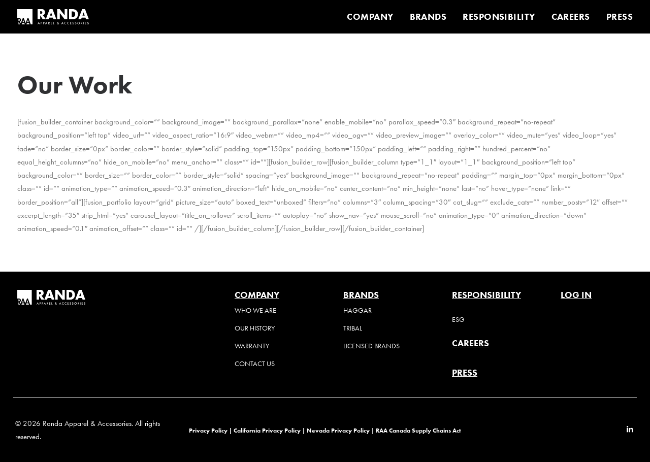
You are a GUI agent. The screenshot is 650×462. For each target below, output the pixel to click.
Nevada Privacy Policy (338, 430)
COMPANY (370, 16)
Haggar (357, 310)
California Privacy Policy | (270, 430)
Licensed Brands (371, 346)
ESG (458, 319)
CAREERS (570, 16)
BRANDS (428, 16)
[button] (630, 430)
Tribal (352, 328)
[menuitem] (373, 17)
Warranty (252, 346)
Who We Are (255, 310)
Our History (255, 328)
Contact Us (255, 363)
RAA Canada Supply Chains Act (418, 430)
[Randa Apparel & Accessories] (53, 16)
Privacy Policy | (210, 430)
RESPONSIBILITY (499, 16)
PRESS (619, 16)
